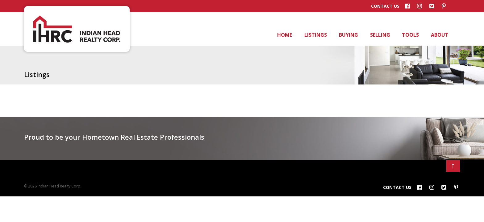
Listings (315, 34)
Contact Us (385, 6)
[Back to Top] (453, 166)
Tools (410, 34)
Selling (379, 34)
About (439, 34)
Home (284, 34)
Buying (348, 34)
